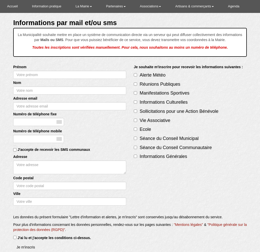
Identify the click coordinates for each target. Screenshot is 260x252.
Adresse (20, 157)
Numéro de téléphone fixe (35, 114)
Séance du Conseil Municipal (169, 138)
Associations (150, 6)
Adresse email (25, 98)
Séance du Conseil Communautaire (176, 147)
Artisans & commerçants (194, 6)
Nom (17, 83)
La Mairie (84, 6)
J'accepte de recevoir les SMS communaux (54, 150)
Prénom (19, 67)
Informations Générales (163, 156)
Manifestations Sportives (164, 93)
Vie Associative (155, 120)
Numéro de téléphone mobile (37, 131)
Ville (17, 194)
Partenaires (116, 6)
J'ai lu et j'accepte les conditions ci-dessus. (54, 238)
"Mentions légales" (188, 225)
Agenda (233, 6)
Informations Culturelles (164, 102)
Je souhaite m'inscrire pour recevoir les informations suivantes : (188, 67)
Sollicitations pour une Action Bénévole (179, 111)
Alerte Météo (153, 75)
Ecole (145, 129)
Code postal (23, 178)
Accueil (12, 6)
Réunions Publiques (160, 84)
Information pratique (46, 6)
